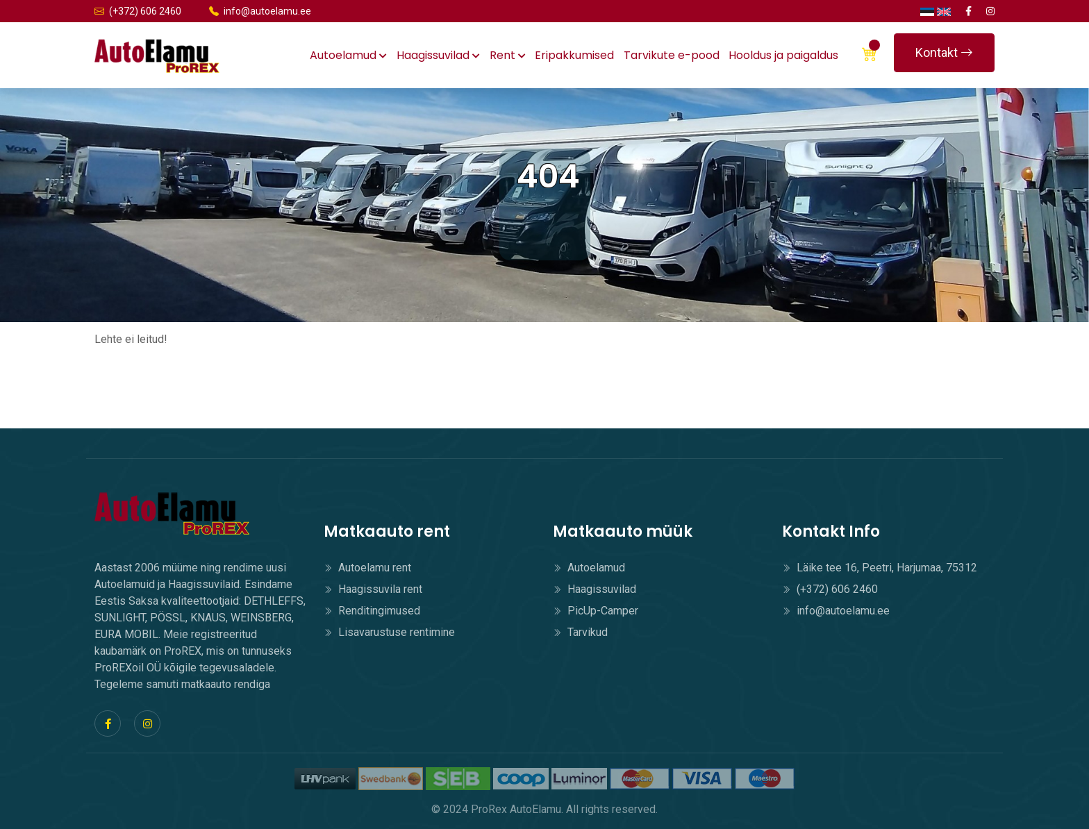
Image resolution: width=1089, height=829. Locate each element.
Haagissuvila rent (373, 589)
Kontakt (944, 52)
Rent (508, 55)
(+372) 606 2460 (137, 11)
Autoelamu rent (367, 567)
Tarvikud (580, 632)
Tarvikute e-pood (672, 55)
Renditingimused (372, 610)
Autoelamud (348, 55)
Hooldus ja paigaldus (783, 55)
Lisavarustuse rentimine (389, 632)
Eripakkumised (574, 55)
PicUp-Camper (595, 610)
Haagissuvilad (438, 55)
